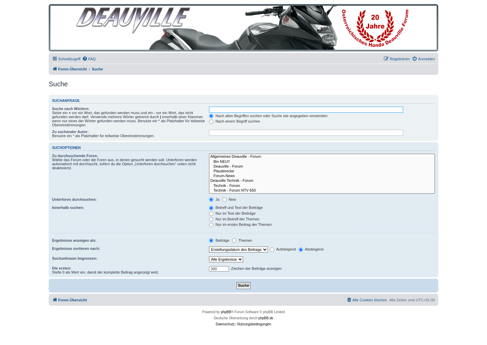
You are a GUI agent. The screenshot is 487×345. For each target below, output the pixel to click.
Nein (229, 199)
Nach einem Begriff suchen (234, 121)
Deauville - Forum (322, 166)
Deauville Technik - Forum (322, 180)
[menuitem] (89, 59)
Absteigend (311, 249)
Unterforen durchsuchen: (74, 199)
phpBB (226, 312)
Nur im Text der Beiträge (232, 213)
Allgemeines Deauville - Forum (322, 156)
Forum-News (322, 176)
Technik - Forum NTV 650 (322, 190)
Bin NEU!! (322, 161)
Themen (242, 240)
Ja (214, 199)
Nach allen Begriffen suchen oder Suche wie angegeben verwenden (268, 116)
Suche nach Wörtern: (71, 109)
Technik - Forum (322, 186)
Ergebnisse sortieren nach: (76, 248)
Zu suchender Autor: (70, 132)
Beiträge (219, 240)
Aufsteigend (283, 249)
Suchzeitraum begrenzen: (74, 258)
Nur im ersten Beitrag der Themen (240, 224)
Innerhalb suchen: (68, 208)
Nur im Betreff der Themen (234, 219)
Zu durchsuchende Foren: (75, 156)
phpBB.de (265, 318)
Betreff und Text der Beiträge (236, 208)
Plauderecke (322, 171)
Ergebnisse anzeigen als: (74, 240)
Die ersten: (61, 268)
